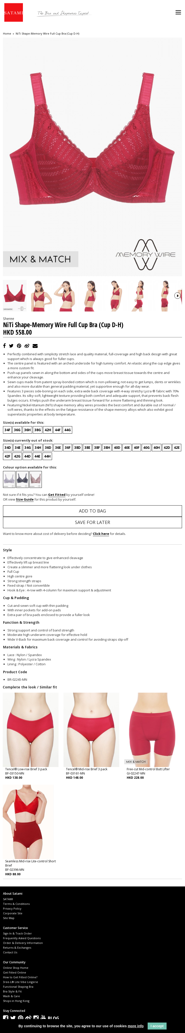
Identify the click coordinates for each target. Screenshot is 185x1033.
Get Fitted (56, 541)
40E (127, 494)
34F (7, 476)
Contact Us (10, 999)
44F (58, 476)
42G (17, 503)
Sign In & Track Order (17, 980)
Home (7, 33)
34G (27, 494)
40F (136, 494)
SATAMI (8, 946)
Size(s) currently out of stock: (28, 487)
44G (67, 476)
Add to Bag (92, 558)
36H (27, 476)
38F (97, 494)
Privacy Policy (12, 955)
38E (87, 494)
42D (167, 494)
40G (146, 494)
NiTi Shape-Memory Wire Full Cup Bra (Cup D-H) (47, 33)
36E (58, 494)
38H (107, 494)
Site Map (8, 965)
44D (27, 503)
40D (117, 494)
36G (17, 476)
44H (47, 503)
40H (156, 494)
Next (177, 319)
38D (77, 494)
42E (177, 494)
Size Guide (25, 546)
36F (67, 494)
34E (18, 494)
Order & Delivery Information (23, 989)
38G (37, 476)
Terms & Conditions (16, 950)
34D (7, 494)
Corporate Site (12, 960)
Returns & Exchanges (17, 994)
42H (48, 476)
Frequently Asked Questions (22, 985)
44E (37, 503)
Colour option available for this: (30, 514)
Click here (101, 580)
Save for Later (92, 569)
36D (48, 494)
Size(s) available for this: (23, 469)
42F (7, 503)
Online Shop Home (15, 1014)
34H (38, 494)
